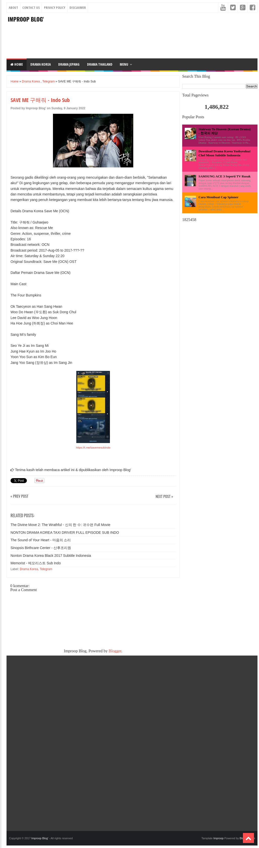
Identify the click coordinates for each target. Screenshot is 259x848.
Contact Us (31, 7)
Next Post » (164, 496)
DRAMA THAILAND (99, 64)
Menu (124, 64)
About (13, 7)
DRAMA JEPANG (69, 64)
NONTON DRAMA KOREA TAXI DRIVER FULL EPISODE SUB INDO (65, 533)
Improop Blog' (26, 19)
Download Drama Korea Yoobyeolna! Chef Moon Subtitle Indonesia (225, 153)
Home (16, 64)
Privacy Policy (54, 7)
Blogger (115, 651)
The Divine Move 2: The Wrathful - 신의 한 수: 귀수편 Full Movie (60, 525)
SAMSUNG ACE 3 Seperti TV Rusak (224, 176)
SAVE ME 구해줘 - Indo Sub (40, 99)
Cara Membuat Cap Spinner (218, 197)
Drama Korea (31, 81)
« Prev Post (19, 496)
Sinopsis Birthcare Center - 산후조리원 (41, 548)
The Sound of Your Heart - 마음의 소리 (41, 540)
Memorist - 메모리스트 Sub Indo (36, 563)
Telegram (48, 81)
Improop (218, 838)
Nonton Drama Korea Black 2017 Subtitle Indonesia (51, 556)
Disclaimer (78, 7)
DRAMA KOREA (40, 64)
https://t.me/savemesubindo (93, 447)
